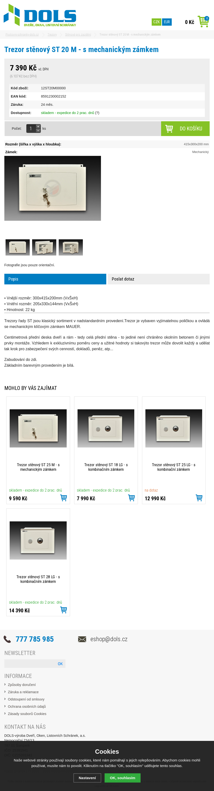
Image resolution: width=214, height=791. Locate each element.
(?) (97, 113)
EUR (167, 22)
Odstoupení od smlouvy (26, 699)
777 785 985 (35, 639)
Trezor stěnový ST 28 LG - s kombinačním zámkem (38, 579)
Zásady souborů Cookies (27, 714)
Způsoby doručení (22, 685)
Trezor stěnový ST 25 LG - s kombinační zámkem (173, 467)
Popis (13, 279)
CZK (156, 22)
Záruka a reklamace (23, 692)
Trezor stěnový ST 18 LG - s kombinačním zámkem (106, 467)
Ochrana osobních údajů (27, 706)
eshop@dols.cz (109, 639)
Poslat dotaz (123, 279)
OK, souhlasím (122, 778)
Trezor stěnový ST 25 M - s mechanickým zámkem (38, 467)
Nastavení (87, 778)
